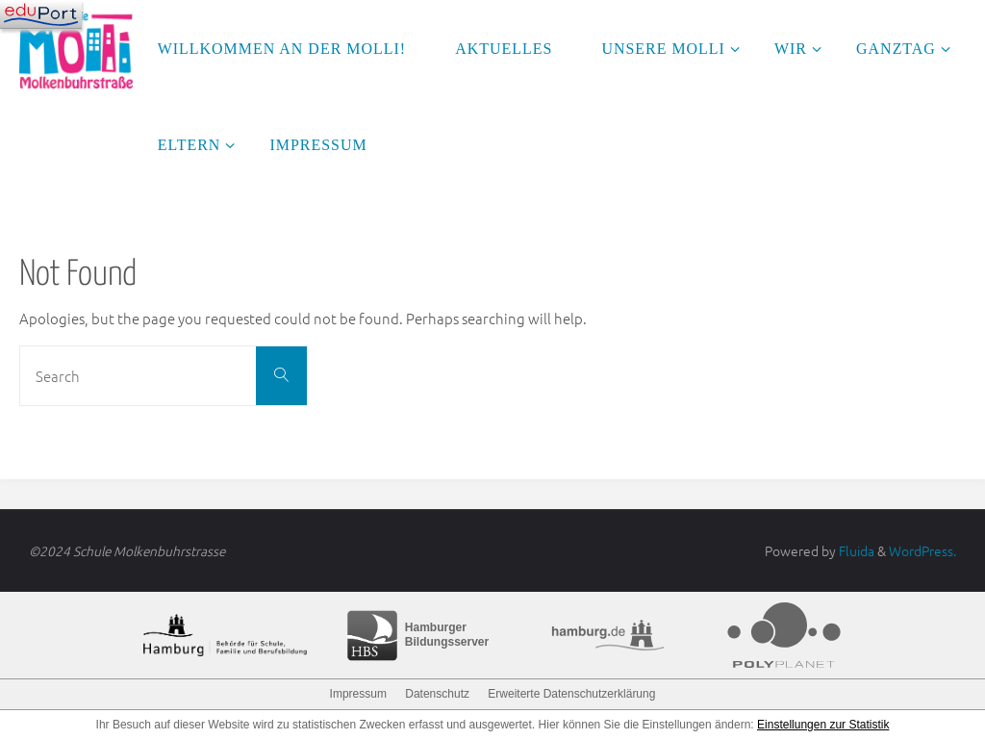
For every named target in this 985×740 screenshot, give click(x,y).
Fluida (855, 550)
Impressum (358, 694)
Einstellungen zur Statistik (823, 724)
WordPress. (922, 550)
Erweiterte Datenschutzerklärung (571, 694)
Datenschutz (437, 694)
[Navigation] (41, 14)
